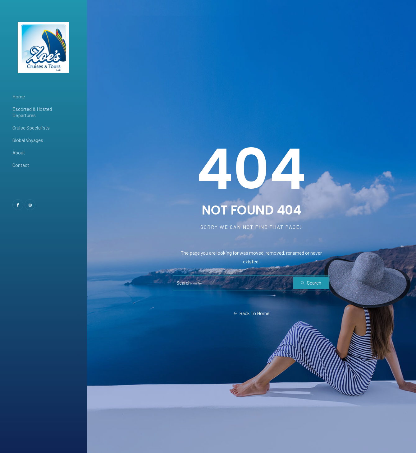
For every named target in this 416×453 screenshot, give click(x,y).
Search (311, 282)
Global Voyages (27, 140)
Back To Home (251, 313)
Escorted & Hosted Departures (32, 112)
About (18, 152)
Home (18, 96)
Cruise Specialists (31, 127)
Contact (20, 165)
